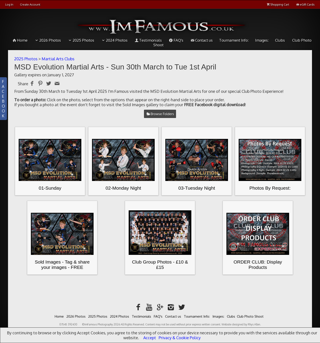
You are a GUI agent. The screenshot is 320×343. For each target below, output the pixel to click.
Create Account (30, 4)
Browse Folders (162, 114)
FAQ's (175, 40)
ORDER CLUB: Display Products (258, 264)
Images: (262, 40)
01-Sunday (50, 188)
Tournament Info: (234, 40)
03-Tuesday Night (196, 188)
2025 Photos (80, 40)
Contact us (201, 40)
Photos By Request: (270, 188)
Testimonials (148, 40)
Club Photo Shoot (250, 316)
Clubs (280, 40)
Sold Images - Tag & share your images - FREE (62, 264)
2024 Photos (114, 40)
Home (20, 40)
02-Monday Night (123, 188)
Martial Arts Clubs (58, 58)
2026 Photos (47, 40)
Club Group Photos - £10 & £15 (160, 264)
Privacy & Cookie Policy (180, 337)
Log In (9, 4)
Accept (149, 337)
